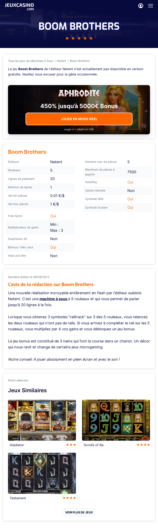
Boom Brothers (79, 61)
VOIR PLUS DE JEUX (79, 512)
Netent (61, 61)
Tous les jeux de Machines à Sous (30, 61)
